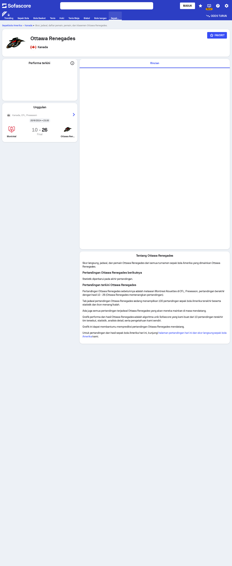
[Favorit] (217, 35)
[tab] (155, 63)
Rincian (154, 63)
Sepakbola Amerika (12, 25)
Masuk (187, 5)
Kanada (28, 25)
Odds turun (216, 16)
